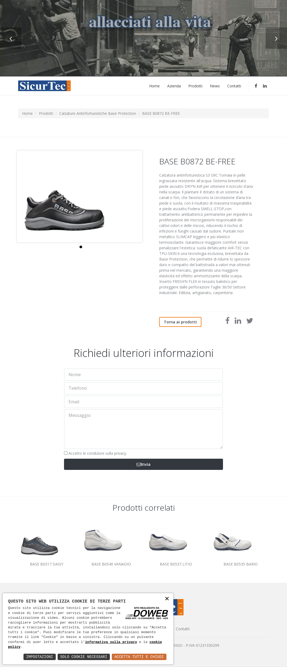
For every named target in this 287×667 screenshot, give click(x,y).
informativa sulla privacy (111, 642)
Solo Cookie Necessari (83, 656)
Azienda (174, 85)
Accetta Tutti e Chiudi (139, 656)
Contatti (234, 85)
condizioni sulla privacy (106, 453)
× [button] (167, 599)
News (215, 85)
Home (154, 85)
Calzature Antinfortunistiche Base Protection (97, 113)
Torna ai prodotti (180, 321)
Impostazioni (39, 656)
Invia (143, 464)
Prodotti (195, 85)
